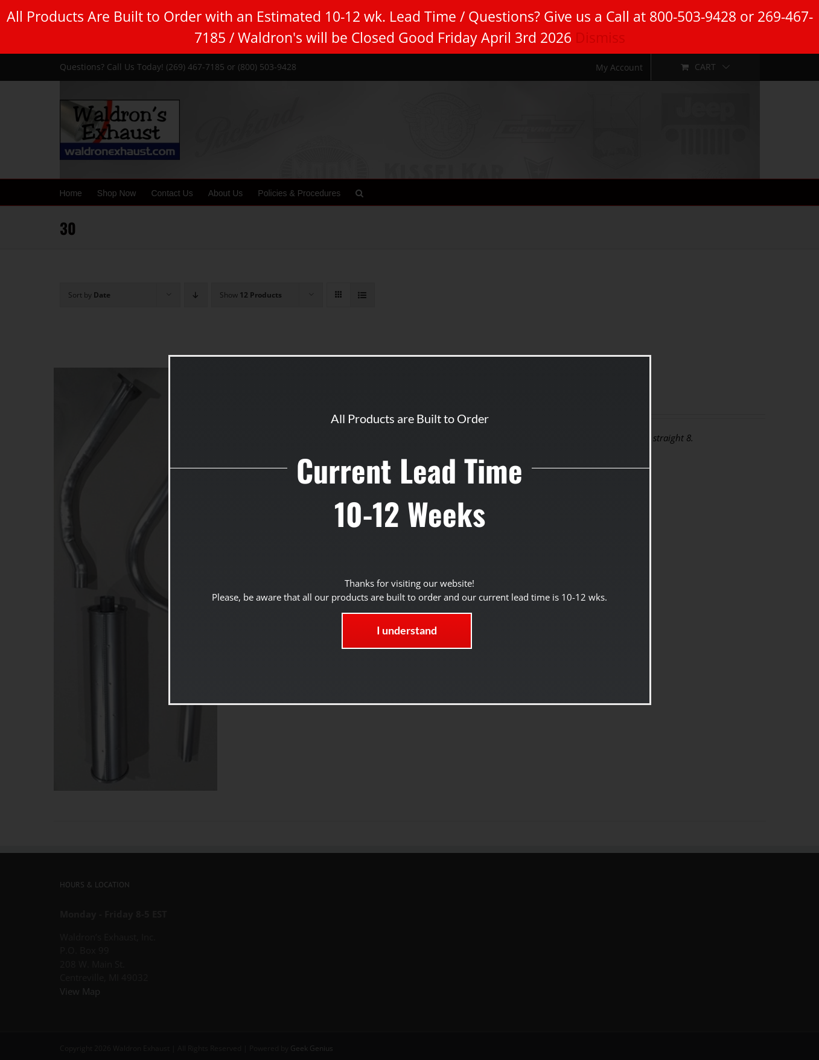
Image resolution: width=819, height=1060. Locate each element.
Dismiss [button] (600, 37)
